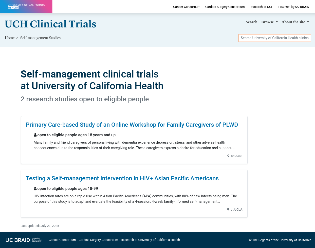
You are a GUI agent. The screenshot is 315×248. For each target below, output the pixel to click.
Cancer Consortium (186, 7)
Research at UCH (261, 7)
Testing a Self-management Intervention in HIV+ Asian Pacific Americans (122, 178)
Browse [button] (268, 22)
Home (10, 38)
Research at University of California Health (150, 240)
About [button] (294, 22)
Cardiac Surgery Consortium (225, 7)
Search (252, 22)
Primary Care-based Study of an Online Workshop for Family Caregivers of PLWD (132, 124)
